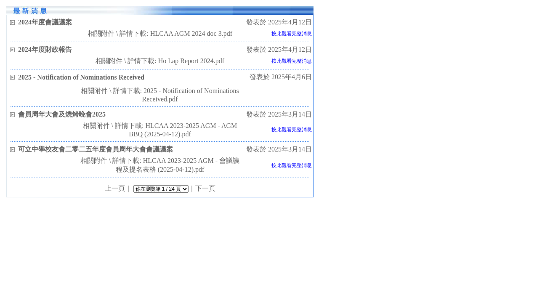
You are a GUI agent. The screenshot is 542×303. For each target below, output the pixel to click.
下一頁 (205, 188)
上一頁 (115, 188)
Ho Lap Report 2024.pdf (191, 60)
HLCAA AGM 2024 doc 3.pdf (191, 33)
